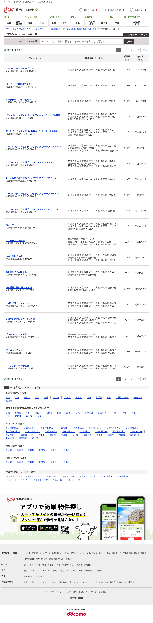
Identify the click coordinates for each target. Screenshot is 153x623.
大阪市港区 (78, 428)
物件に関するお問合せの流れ (98, 553)
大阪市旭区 (85, 431)
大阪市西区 (63, 428)
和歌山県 (65, 450)
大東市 (99, 435)
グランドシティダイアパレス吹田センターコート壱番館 (32, 131)
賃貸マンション (68, 565)
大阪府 (9, 450)
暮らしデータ (74, 480)
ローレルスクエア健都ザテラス (20, 68)
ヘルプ (68, 592)
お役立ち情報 (7, 582)
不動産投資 (123, 476)
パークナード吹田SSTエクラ (19, 84)
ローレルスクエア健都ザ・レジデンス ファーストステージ (33, 146)
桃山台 (9, 401)
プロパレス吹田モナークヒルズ (20, 319)
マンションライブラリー (135, 35)
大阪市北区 (11, 435)
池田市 (53, 435)
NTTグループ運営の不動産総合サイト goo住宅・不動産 (28, 2)
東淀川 (18, 416)
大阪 (39, 416)
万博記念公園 (122, 397)
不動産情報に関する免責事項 (134, 553)
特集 (25, 582)
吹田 (17, 397)
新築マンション (30, 571)
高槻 (77, 413)
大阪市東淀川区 (32, 431)
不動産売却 (28, 576)
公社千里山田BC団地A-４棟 (19, 287)
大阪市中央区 (27, 435)
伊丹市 (35, 438)
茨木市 (75, 435)
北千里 (99, 397)
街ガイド (89, 582)
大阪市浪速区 (132, 428)
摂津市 (133, 435)
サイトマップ (91, 592)
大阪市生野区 (68, 431)
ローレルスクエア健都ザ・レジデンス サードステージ (31, 178)
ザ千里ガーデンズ (14, 350)
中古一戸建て (70, 476)
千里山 (67, 397)
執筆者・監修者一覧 (118, 582)
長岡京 (49, 413)
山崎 (59, 413)
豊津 (46, 397)
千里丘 (124, 413)
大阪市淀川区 (118, 431)
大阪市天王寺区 (113, 428)
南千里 (78, 397)
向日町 (38, 413)
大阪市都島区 (12, 428)
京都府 (31, 450)
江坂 (109, 397)
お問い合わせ (78, 592)
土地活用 (38, 576)
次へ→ (146, 50)
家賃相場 (59, 480)
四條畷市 (23, 438)
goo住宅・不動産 (9, 553)
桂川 (28, 413)
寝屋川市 (87, 435)
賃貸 (93, 476)
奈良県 (53, 450)
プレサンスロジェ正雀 (16, 334)
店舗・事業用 (107, 476)
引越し (32, 582)
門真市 (122, 435)
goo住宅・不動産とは (32, 553)
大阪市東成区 (51, 431)
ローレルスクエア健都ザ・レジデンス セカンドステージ (32, 162)
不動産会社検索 (42, 480)
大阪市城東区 (101, 431)
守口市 (64, 435)
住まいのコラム (101, 582)
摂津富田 (89, 413)
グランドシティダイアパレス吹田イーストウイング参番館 (33, 115)
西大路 (18, 413)
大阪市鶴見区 (136, 431)
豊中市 (41, 435)
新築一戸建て (53, 476)
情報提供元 (116, 553)
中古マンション (34, 476)
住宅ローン (99, 571)
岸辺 (8, 397)
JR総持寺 (102, 413)
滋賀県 (42, 450)
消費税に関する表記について (61, 559)
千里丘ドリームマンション (18, 303)
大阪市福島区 (29, 428)
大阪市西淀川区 (13, 431)
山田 (89, 397)
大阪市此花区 (46, 428)
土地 (84, 476)
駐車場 (79, 565)
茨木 (114, 413)
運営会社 (102, 592)
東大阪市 (10, 438)
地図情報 (132, 582)
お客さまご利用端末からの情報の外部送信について (64, 553)
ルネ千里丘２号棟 (14, 256)
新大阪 (29, 416)
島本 (68, 413)
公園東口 (138, 397)
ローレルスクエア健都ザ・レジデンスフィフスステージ (32, 209)
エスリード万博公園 (15, 240)
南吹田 (27, 397)
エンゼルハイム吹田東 (16, 272)
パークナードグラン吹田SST (19, 100)
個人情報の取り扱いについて (35, 559)
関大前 (56, 397)
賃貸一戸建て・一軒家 (51, 565)
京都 (8, 413)
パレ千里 (10, 225)
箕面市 (111, 435)
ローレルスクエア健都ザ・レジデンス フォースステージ (32, 193)
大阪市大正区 (95, 428)
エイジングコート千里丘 (17, 366)
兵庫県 (20, 450)
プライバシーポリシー (55, 592)
